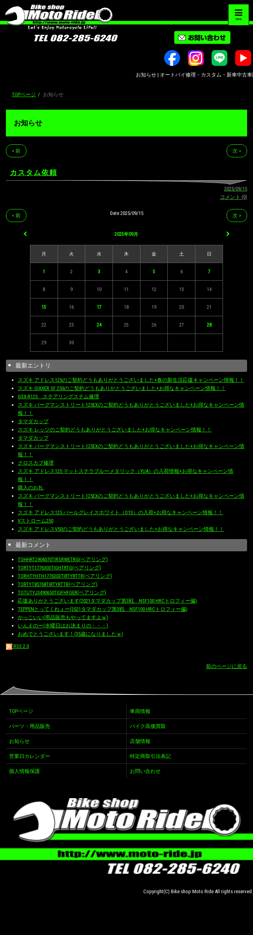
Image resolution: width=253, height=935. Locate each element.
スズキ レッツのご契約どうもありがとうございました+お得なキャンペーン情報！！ (115, 430)
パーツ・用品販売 (29, 726)
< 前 (16, 151)
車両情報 (140, 711)
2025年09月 (126, 234)
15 (43, 307)
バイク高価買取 (148, 726)
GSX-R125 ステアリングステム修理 (58, 396)
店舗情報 (140, 741)
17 (99, 307)
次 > (236, 151)
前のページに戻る (226, 666)
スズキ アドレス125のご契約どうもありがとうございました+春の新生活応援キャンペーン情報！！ (131, 380)
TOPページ (24, 94)
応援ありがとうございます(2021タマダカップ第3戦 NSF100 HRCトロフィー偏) (107, 601)
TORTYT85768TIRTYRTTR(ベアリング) (57, 584)
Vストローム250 (35, 521)
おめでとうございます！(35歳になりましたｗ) (70, 634)
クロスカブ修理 (36, 463)
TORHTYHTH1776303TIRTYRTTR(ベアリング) (65, 576)
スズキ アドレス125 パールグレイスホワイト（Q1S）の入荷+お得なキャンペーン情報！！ (120, 512)
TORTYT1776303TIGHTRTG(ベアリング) (59, 568)
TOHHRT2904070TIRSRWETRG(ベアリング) (63, 559)
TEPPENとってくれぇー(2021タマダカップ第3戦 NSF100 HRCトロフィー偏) (102, 609)
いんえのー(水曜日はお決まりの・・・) (63, 626)
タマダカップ (33, 421)
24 (99, 325)
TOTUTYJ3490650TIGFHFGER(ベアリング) (62, 592)
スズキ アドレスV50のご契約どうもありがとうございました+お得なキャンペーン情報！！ (121, 529)
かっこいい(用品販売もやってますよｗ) (63, 617)
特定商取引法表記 (150, 756)
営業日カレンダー (29, 756)
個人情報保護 (24, 771)
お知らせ (28, 123)
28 (209, 325)
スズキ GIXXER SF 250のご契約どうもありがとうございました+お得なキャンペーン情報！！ (122, 388)
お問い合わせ (145, 771)
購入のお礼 (30, 488)
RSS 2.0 (17, 646)
